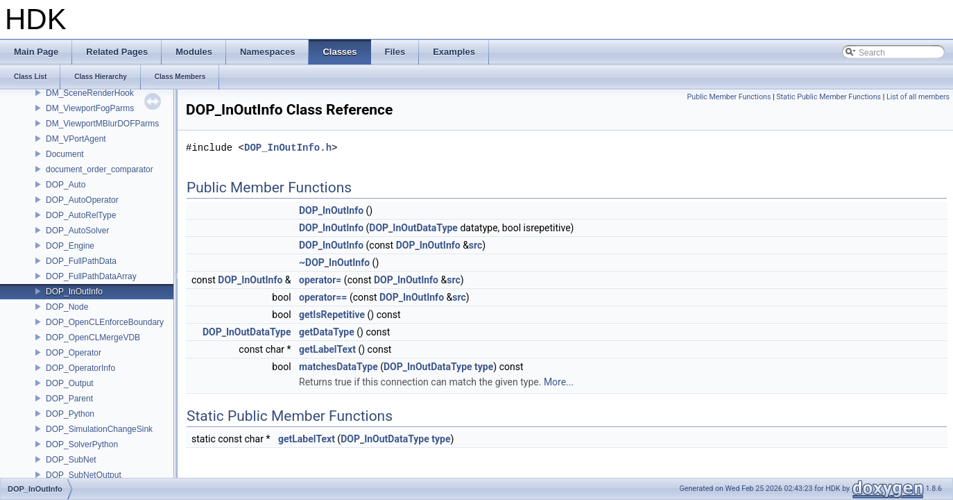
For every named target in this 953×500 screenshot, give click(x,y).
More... (559, 382)
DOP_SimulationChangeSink (99, 429)
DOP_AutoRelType (81, 215)
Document (65, 154)
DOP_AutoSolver (77, 230)
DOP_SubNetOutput (83, 475)
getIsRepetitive (332, 314)
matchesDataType (338, 366)
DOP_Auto (65, 185)
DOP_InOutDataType (413, 227)
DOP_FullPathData (81, 261)
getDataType (326, 332)
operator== (323, 297)
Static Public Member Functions (828, 96)
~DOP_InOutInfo (334, 262)
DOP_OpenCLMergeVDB (93, 337)
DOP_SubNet (71, 460)
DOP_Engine (70, 246)
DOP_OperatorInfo (80, 368)
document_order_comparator (99, 169)
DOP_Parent (69, 398)
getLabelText (327, 349)
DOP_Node (67, 307)
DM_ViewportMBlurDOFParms (102, 123)
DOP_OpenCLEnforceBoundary (105, 322)
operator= (320, 279)
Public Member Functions (729, 96)
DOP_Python (70, 414)
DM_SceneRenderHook (90, 93)
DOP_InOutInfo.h (288, 147)
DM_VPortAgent (76, 139)
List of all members (918, 96)
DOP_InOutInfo (74, 292)
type (483, 366)
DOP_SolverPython (82, 444)
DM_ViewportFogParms (90, 108)
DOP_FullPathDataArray (91, 276)
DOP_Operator (73, 353)
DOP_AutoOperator (82, 200)
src (475, 245)
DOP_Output (70, 383)
